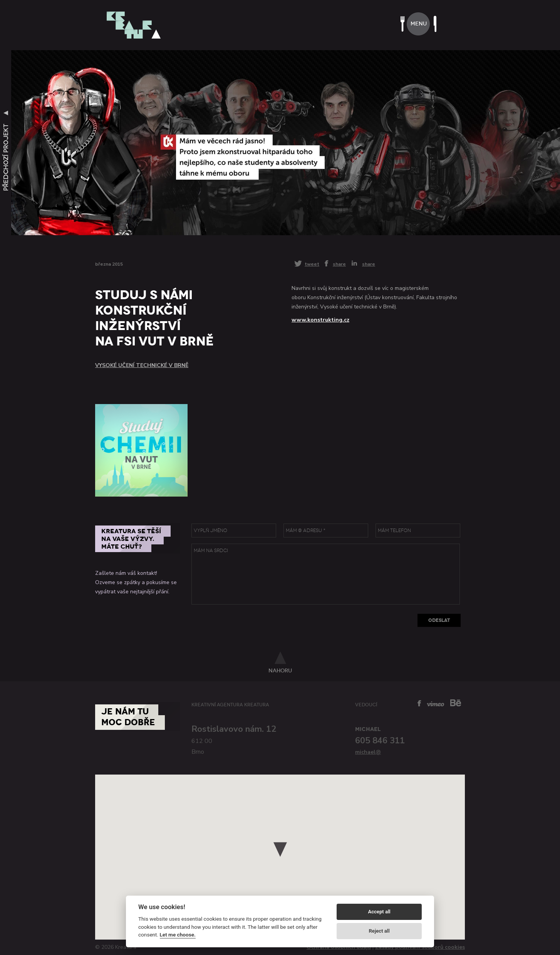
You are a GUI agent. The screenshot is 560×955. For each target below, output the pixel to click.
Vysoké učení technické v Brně (141, 365)
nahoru (280, 670)
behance (455, 703)
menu (419, 23)
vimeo (435, 703)
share (339, 263)
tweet (312, 264)
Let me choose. (178, 934)
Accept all (379, 912)
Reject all (379, 931)
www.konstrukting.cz (320, 319)
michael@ (368, 752)
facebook (419, 703)
